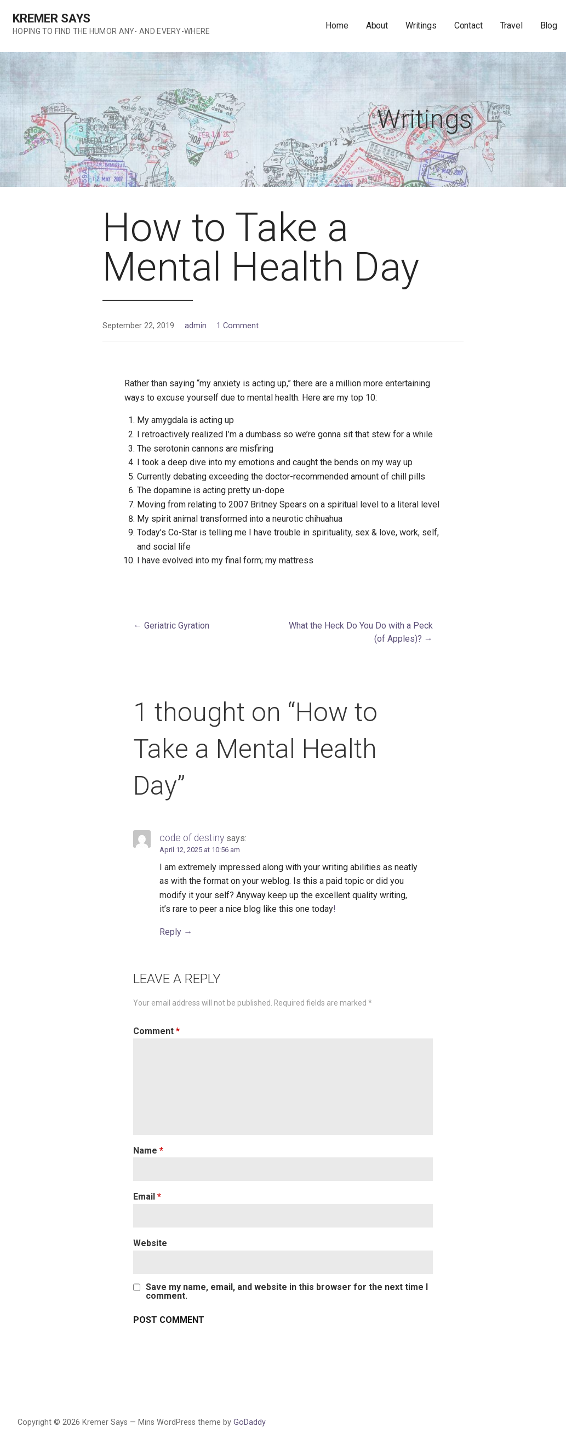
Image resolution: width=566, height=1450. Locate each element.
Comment (156, 1031)
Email (147, 1196)
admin (196, 325)
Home (336, 25)
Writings (421, 25)
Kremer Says (51, 18)
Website (150, 1243)
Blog (548, 25)
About (377, 25)
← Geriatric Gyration (171, 625)
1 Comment (237, 325)
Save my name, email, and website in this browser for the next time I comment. (287, 1291)
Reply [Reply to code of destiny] (170, 932)
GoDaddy (249, 1422)
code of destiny (191, 837)
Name (148, 1150)
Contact (468, 25)
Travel (511, 25)
